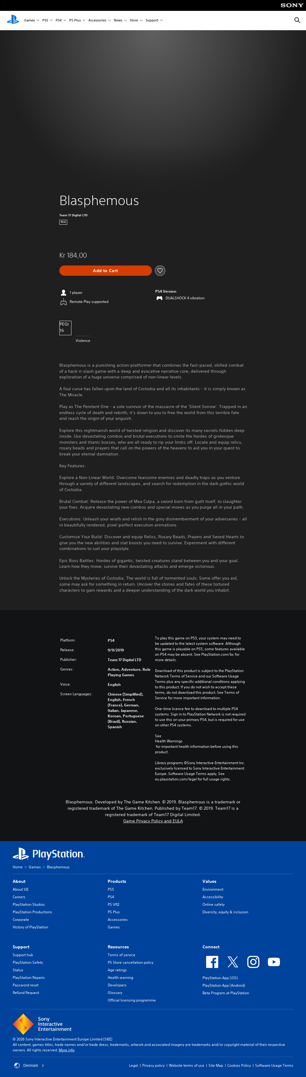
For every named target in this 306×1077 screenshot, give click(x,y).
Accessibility (212, 896)
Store (134, 20)
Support (152, 20)
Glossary (115, 992)
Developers (117, 985)
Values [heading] (209, 881)
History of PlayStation (30, 927)
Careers (19, 896)
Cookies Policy (239, 1065)
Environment (212, 889)
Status (18, 970)
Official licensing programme (132, 1000)
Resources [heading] (118, 947)
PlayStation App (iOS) (220, 977)
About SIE (20, 889)
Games (29, 20)
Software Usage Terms (274, 1065)
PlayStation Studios (29, 904)
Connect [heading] (210, 947)
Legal (133, 1065)
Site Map (216, 1065)
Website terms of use (186, 1065)
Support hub (23, 954)
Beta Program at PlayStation (225, 992)
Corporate (21, 919)
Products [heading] (117, 881)
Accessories (97, 20)
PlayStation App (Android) (223, 985)
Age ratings (117, 970)
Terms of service (121, 954)
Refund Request (26, 992)
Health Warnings (169, 741)
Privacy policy (153, 1065)
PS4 (59, 20)
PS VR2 (113, 904)
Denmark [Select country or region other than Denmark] (29, 1065)
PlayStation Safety (28, 962)
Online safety (213, 904)
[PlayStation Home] (13, 20)
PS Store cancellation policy (130, 962)
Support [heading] (21, 947)
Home (18, 867)
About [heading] (19, 881)
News (118, 20)
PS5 (45, 20)
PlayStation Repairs (29, 977)
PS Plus (75, 20)
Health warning (120, 977)
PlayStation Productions (32, 912)
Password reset (25, 985)
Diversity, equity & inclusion (225, 912)
